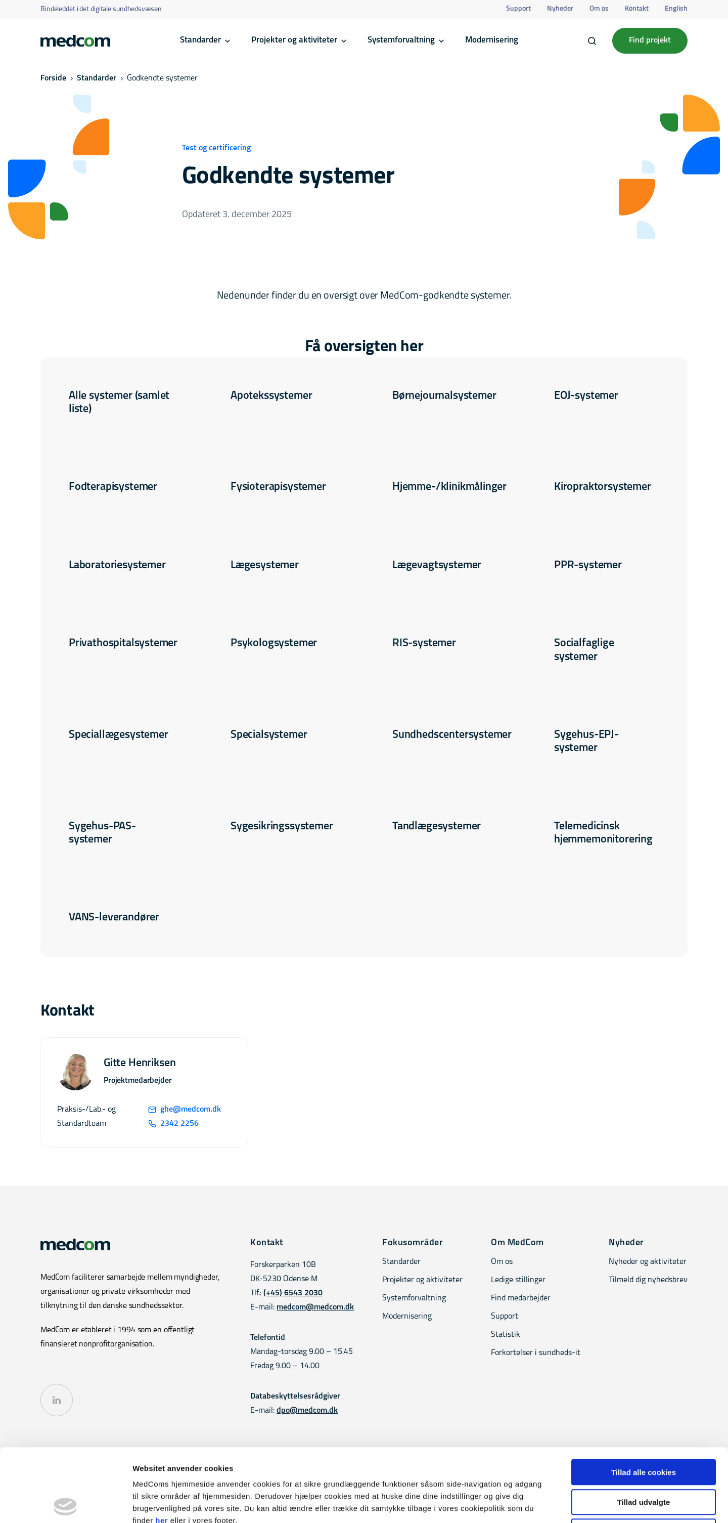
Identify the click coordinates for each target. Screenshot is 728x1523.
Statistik (505, 1335)
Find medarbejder (521, 1298)
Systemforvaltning (401, 40)
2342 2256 (173, 1124)
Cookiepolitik (613, 1489)
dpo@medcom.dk (307, 1411)
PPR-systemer (588, 565)
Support (518, 9)
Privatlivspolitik (665, 1489)
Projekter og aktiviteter (294, 40)
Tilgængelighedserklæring (513, 1489)
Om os (599, 9)
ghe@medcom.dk (184, 1110)
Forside (53, 78)
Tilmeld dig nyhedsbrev (648, 1280)
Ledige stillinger (518, 1280)
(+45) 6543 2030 (293, 1293)
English (676, 9)
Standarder (200, 40)
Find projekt (650, 40)
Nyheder (560, 9)
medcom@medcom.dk (315, 1307)
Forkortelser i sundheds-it (535, 1353)
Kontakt (637, 9)
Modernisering (491, 40)
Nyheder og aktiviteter (648, 1262)
